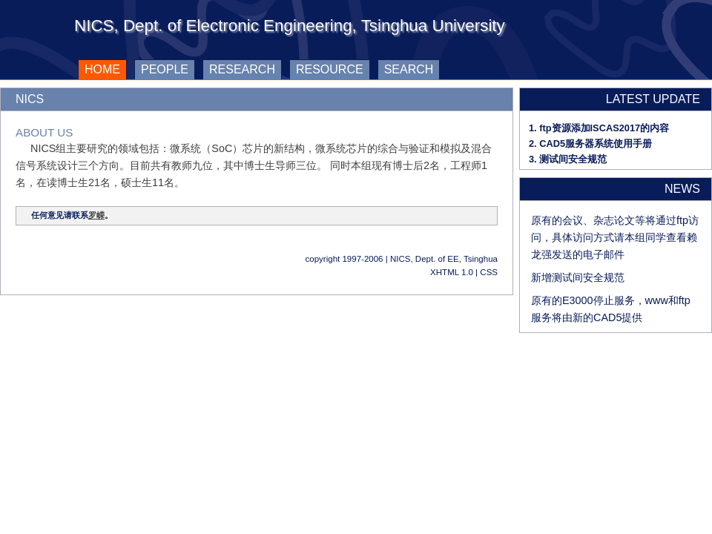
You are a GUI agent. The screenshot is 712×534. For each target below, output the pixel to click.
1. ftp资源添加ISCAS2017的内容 (599, 128)
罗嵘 (96, 215)
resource (329, 69)
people (164, 69)
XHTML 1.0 (451, 272)
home (99, 67)
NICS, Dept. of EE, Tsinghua (444, 258)
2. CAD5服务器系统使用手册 (590, 143)
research (242, 69)
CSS (489, 272)
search (409, 69)
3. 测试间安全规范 (568, 159)
